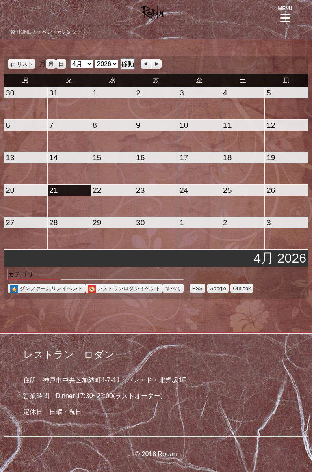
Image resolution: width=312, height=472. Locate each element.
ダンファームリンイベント (46, 288)
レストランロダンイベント (124, 288)
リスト (26, 64)
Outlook (242, 288)
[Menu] (285, 13)
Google (218, 288)
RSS (197, 288)
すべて (173, 288)
